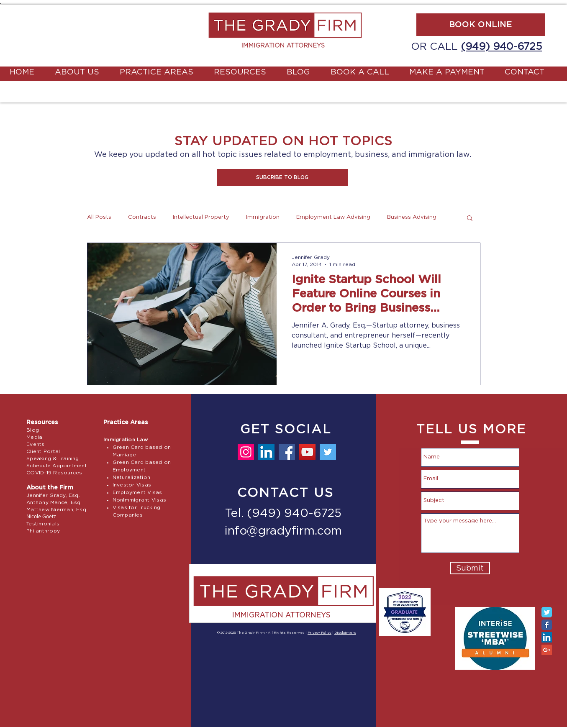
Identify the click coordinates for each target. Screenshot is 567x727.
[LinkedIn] (266, 452)
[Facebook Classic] (546, 624)
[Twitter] (328, 452)
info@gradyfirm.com (283, 531)
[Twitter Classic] (546, 612)
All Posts (99, 217)
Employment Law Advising (333, 217)
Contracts (142, 217)
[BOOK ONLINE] (480, 24)
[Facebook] (287, 452)
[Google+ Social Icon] (546, 650)
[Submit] (470, 568)
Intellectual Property (201, 217)
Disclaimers (345, 633)
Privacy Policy (319, 633)
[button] (282, 177)
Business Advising (411, 217)
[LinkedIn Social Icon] (546, 637)
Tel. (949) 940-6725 (283, 514)
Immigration (263, 217)
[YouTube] (307, 452)
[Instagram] (246, 452)
